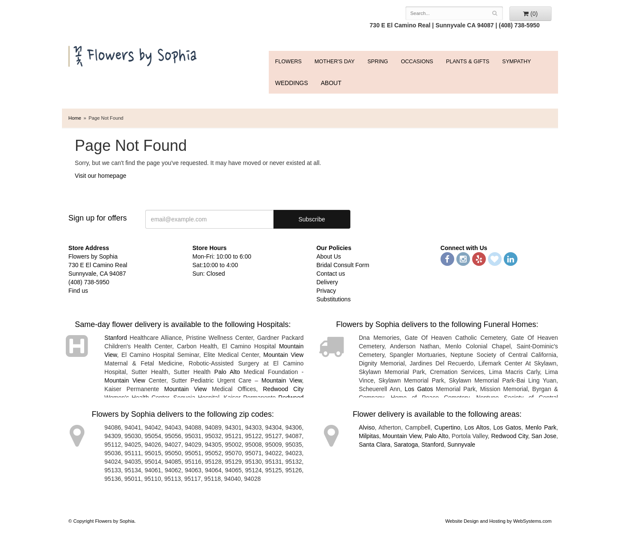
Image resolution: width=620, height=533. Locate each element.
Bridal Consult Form (342, 265)
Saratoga (406, 444)
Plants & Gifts (467, 62)
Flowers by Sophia (133, 54)
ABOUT (331, 83)
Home (74, 118)
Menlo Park (540, 427)
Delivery (327, 282)
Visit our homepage (100, 175)
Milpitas (369, 436)
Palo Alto (227, 371)
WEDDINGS (291, 83)
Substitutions (333, 299)
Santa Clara (375, 444)
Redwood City (283, 389)
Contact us (330, 273)
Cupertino (448, 427)
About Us (328, 256)
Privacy (326, 290)
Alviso (367, 427)
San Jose (544, 436)
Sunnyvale (461, 444)
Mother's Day (334, 62)
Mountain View (283, 354)
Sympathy (516, 62)
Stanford (115, 337)
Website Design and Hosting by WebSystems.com (498, 521)
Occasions (417, 62)
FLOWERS (288, 62)
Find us (78, 290)
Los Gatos (419, 389)
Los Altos (476, 427)
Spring (377, 62)
